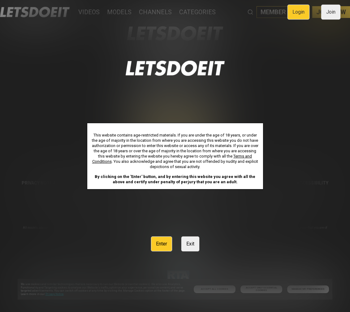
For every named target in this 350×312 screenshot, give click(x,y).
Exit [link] (190, 244)
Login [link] (298, 12)
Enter (161, 244)
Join (330, 12)
